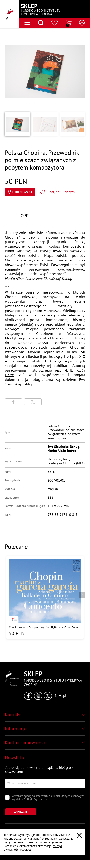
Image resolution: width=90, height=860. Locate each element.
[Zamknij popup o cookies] (79, 835)
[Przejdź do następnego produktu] (82, 595)
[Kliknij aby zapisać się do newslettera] (20, 811)
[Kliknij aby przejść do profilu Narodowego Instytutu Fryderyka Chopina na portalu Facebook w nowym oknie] (28, 696)
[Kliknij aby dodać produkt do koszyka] (20, 192)
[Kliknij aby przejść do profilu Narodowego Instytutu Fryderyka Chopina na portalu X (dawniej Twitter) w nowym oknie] (48, 696)
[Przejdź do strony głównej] (9, 14)
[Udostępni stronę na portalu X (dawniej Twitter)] (33, 401)
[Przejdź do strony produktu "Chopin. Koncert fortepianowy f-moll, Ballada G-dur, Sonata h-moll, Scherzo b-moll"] (45, 597)
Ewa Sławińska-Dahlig (63, 446)
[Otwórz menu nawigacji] (27, 23)
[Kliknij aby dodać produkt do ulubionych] (57, 192)
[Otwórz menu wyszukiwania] (41, 23)
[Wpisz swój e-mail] (45, 783)
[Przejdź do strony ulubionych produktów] (54, 23)
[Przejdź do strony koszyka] (68, 23)
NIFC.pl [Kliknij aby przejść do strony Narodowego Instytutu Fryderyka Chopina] (60, 696)
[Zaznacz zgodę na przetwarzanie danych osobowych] (7, 797)
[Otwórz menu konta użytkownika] (82, 23)
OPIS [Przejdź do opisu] (25, 215)
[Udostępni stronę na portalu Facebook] (13, 401)
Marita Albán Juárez (62, 451)
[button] (17, 124)
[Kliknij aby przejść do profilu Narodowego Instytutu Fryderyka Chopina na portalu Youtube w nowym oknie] (38, 696)
